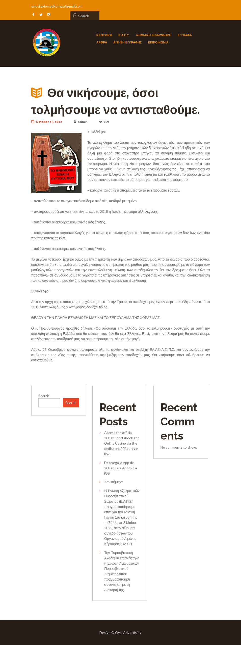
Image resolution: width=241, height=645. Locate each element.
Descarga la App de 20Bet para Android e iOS (120, 467)
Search (43, 396)
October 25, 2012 (46, 122)
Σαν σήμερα (113, 482)
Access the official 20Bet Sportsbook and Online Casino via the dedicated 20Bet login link (122, 443)
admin (81, 122)
